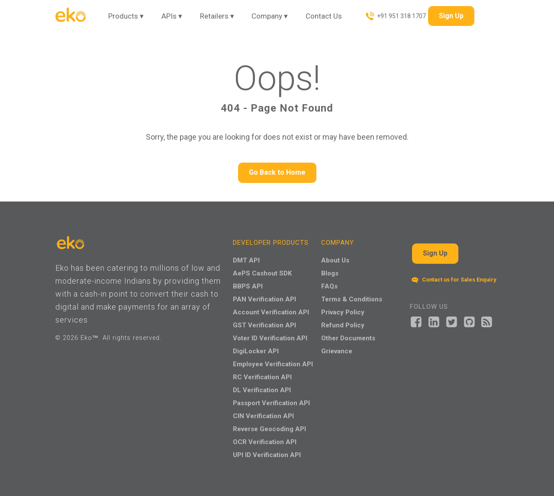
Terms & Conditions (351, 299)
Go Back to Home (277, 172)
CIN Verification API (263, 416)
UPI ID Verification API (267, 455)
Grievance (336, 351)
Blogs (329, 273)
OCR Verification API (264, 442)
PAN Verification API (264, 299)
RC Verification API (262, 377)
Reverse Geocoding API (269, 429)
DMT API (246, 260)
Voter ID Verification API (270, 338)
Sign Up (451, 16)
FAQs (329, 286)
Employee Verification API (273, 364)
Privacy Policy (342, 312)
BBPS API (248, 286)
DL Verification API (262, 390)
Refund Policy (342, 325)
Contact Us (324, 16)
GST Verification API (264, 325)
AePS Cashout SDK (262, 273)
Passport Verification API (271, 403)
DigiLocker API (256, 351)
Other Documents (348, 338)
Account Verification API (271, 312)
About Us (335, 260)
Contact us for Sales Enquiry (454, 279)
